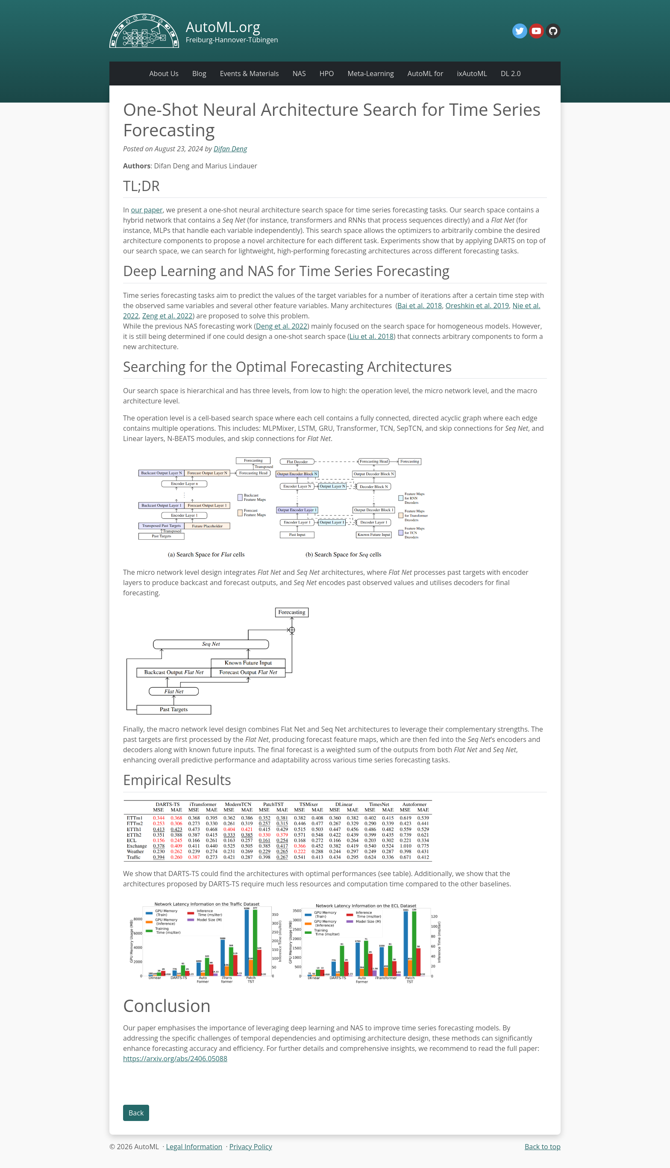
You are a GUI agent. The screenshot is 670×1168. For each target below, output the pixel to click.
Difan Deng (230, 148)
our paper (146, 210)
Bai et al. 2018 (419, 305)
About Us (164, 73)
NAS (299, 73)
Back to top (543, 1146)
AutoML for (426, 73)
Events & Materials (249, 73)
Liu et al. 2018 (372, 336)
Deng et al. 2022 (281, 326)
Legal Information (194, 1146)
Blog (199, 73)
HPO (327, 73)
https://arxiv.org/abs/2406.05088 (175, 1058)
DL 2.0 (511, 73)
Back (136, 1113)
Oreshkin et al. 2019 (477, 305)
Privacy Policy (250, 1146)
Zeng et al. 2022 (167, 316)
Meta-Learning (371, 73)
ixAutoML (472, 73)
